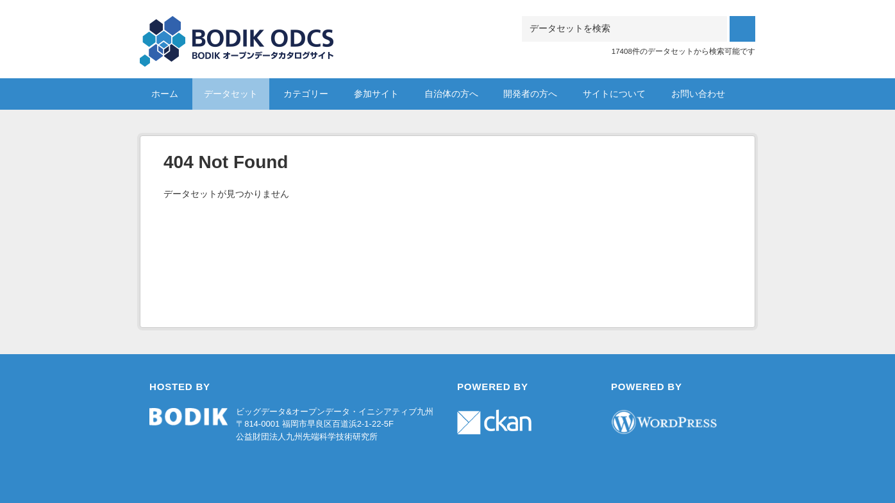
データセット (231, 94)
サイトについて (614, 94)
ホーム (164, 94)
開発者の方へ (530, 94)
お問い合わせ (698, 94)
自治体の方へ (451, 94)
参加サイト (376, 94)
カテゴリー (305, 94)
